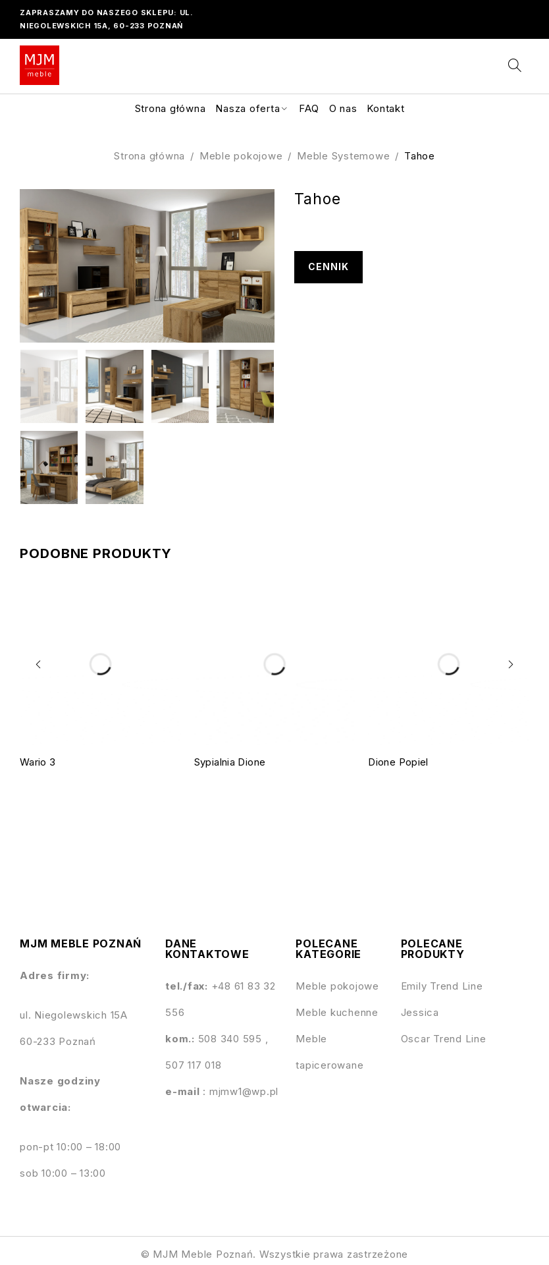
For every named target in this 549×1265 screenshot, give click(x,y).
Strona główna (149, 156)
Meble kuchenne (337, 1012)
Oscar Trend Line (443, 1038)
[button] (39, 664)
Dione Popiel (398, 762)
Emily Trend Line (442, 986)
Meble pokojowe (241, 156)
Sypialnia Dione (230, 762)
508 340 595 (231, 1038)
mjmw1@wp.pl (243, 1091)
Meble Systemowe (343, 156)
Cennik (328, 267)
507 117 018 (193, 1065)
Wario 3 (38, 762)
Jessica (420, 1012)
